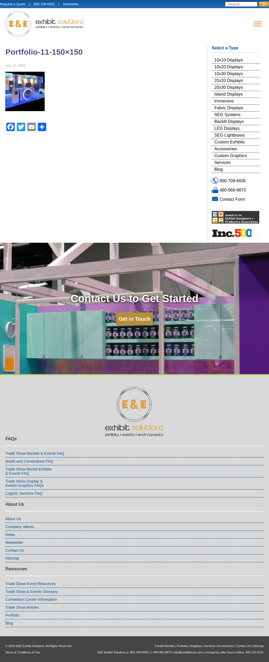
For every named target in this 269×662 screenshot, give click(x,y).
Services (222, 162)
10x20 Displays (228, 67)
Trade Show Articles (22, 607)
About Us (13, 519)
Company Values (19, 527)
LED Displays (227, 128)
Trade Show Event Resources (30, 584)
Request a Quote (12, 4)
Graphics (196, 646)
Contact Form (232, 199)
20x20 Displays (228, 80)
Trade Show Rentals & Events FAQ (34, 453)
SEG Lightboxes (229, 135)
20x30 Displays (228, 87)
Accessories (225, 149)
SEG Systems (227, 114)
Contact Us (14, 550)
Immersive (224, 101)
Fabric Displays (228, 108)
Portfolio (12, 615)
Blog (218, 169)
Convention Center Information (31, 599)
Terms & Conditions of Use (22, 652)
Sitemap (12, 558)
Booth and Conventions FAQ (29, 461)
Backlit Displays (229, 121)
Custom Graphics (230, 155)
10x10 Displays (228, 60)
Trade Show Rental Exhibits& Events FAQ (28, 471)
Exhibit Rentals (164, 646)
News (10, 534)
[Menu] (258, 23)
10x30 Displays (228, 73)
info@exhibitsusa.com (188, 652)
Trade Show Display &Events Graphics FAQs (24, 483)
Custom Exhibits (229, 142)
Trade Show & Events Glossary (31, 591)
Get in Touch (135, 319)
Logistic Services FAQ (23, 493)
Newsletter (71, 4)
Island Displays (228, 94)
